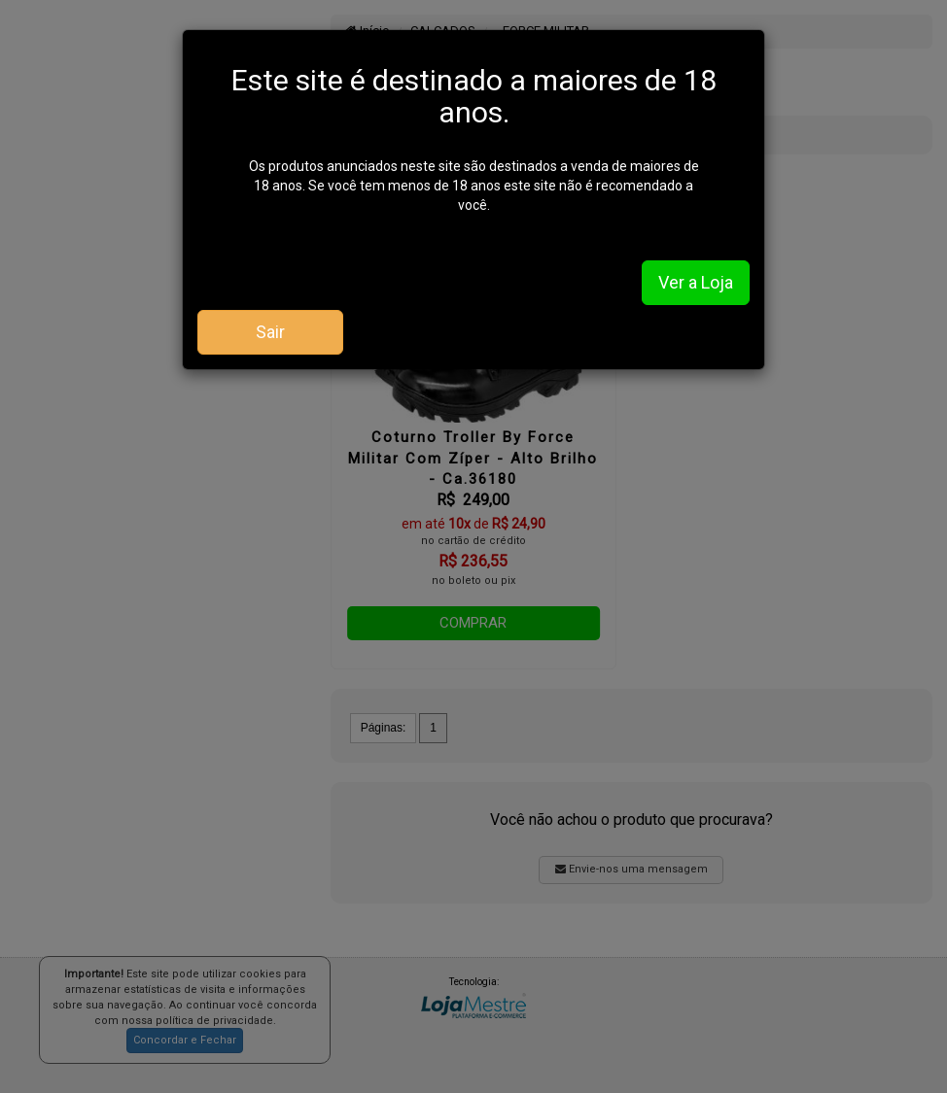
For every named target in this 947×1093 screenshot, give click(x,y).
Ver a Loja (695, 282)
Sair (270, 332)
